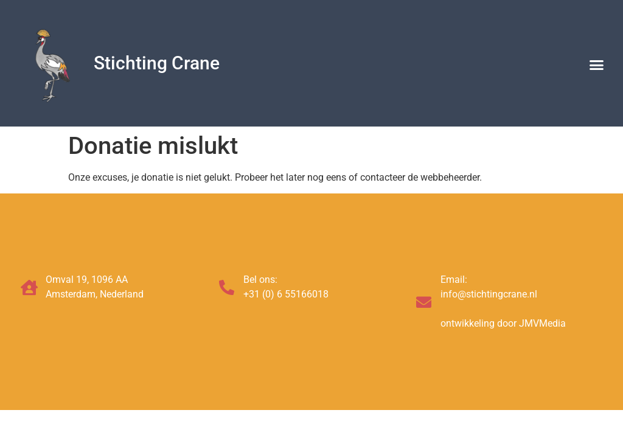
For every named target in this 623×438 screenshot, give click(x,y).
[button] (596, 65)
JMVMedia (542, 323)
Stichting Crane (157, 63)
